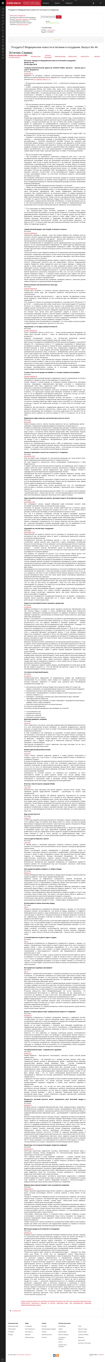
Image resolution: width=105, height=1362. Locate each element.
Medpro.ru (27, 873)
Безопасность (29, 1332)
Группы (59, 2)
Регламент (11, 1332)
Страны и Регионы (83, 1334)
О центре (51, 1303)
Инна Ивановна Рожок (52, 23)
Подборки (70, 2)
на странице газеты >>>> (42, 79)
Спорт (80, 1326)
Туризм (60, 1329)
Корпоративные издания (49, 1329)
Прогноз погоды (82, 1329)
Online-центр (25, 1303)
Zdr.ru (26, 907)
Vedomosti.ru (28, 74)
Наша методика (85, 1301)
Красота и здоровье (22, 19)
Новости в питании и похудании (44, 1301)
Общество (81, 1337)
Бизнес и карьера (63, 1334)
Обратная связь (62, 1303)
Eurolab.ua (27, 607)
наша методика (60, 56)
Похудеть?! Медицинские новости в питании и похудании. (33, 10)
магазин (97, 56)
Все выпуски (57, 40)
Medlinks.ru (28, 1233)
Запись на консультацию (18, 55)
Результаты (35, 1303)
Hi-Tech (60, 1342)
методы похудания (48, 56)
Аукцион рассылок (47, 1334)
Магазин (44, 1303)
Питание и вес (61, 1301)
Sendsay (44, 1332)
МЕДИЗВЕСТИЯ (29, 456)
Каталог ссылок (35, 1305)
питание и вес (36, 56)
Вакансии (27, 1334)
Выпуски (48, 2)
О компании (28, 1326)
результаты (85, 56)
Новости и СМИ (82, 1332)
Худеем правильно (30, 233)
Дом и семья (81, 1340)
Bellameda (27, 422)
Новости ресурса (27, 1301)
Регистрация (11, 1329)
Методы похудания (73, 1301)
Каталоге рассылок (22, 24)
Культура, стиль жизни (84, 1343)
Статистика (46, 27)
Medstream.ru (28, 1149)
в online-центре (14, 57)
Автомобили (61, 1326)
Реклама (44, 1326)
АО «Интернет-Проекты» (23, 1355)
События (44, 1337)
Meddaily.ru (28, 1015)
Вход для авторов (13, 1326)
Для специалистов (76, 1303)
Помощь (10, 1334)
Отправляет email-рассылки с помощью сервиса (31, 3)
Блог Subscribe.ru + (30, 1329)
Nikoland (101, 1354)
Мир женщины (62, 1332)
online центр (72, 56)
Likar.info (27, 723)
